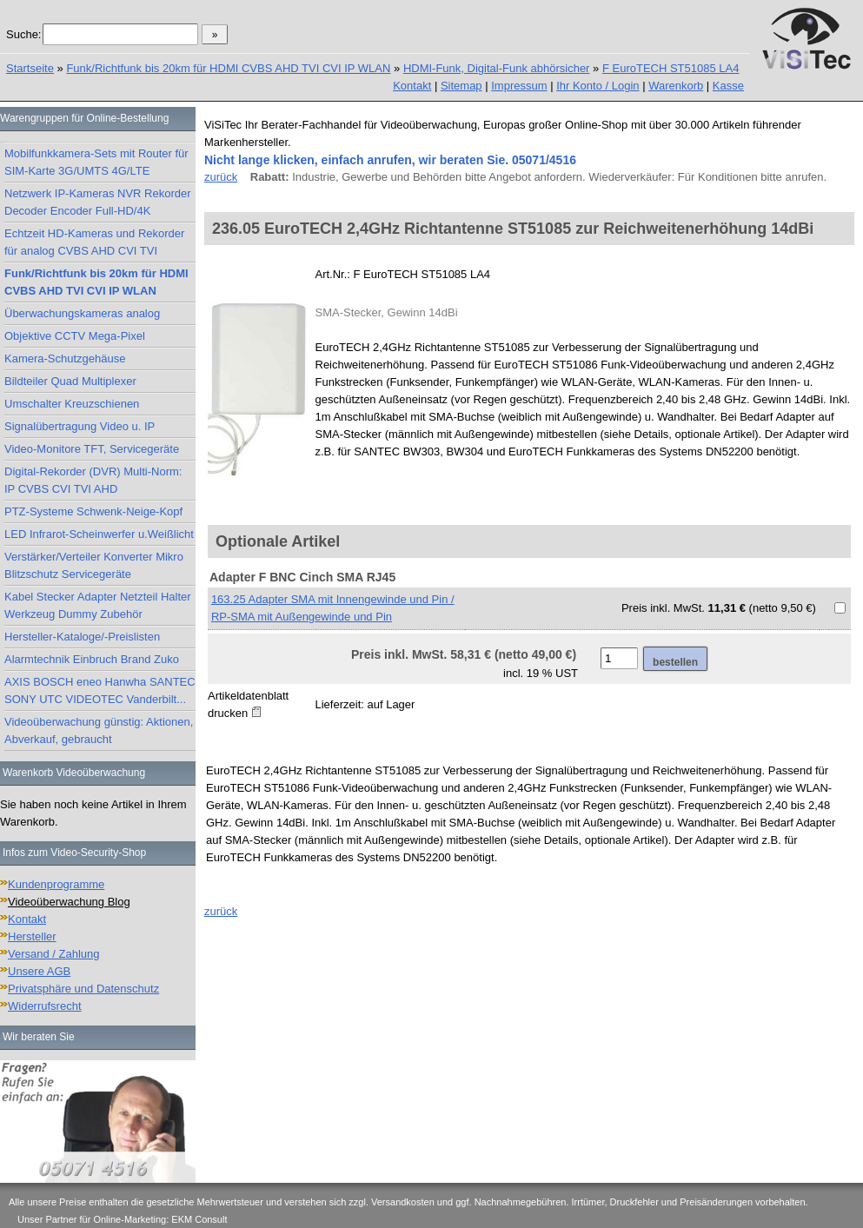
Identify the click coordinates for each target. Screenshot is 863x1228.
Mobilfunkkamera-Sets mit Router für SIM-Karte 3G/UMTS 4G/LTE (96, 162)
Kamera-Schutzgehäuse (64, 358)
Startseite (30, 68)
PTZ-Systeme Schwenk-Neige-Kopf (93, 511)
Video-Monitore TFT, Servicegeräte (91, 448)
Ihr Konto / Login (597, 85)
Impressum (519, 85)
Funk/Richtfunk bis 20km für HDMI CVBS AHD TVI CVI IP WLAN (228, 68)
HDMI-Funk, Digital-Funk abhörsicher (496, 68)
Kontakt (412, 85)
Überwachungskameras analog (82, 313)
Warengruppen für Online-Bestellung (84, 118)
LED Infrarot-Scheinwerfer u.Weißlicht (99, 534)
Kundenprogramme (56, 884)
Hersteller (32, 936)
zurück (220, 176)
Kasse (728, 85)
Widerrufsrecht (45, 1005)
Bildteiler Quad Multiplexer (70, 381)
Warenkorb (675, 85)
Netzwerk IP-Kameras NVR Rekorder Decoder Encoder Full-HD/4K (97, 202)
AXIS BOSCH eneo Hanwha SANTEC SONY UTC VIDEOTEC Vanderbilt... (100, 690)
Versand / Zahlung (54, 953)
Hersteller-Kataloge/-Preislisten (82, 636)
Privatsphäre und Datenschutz (83, 988)
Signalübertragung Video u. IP (79, 426)
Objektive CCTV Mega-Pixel (74, 335)
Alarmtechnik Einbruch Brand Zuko (91, 659)
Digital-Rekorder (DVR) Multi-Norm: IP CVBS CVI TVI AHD (93, 480)
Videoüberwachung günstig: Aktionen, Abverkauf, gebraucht (98, 730)
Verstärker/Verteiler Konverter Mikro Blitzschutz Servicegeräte (93, 565)
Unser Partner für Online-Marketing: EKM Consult (122, 1219)
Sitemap (461, 85)
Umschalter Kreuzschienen (71, 403)
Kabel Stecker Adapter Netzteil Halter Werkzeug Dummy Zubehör (97, 605)
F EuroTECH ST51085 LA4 (671, 68)
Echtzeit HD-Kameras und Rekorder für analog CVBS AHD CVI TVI (94, 242)
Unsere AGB (39, 971)
